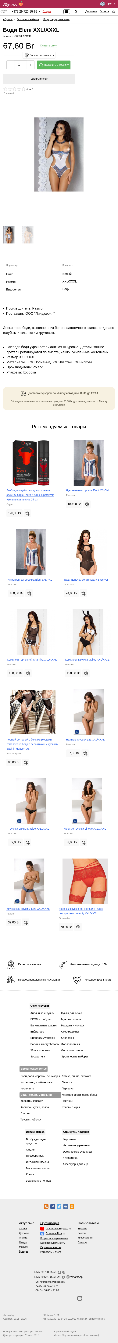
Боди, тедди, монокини (56, 19)
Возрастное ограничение (54, 1238)
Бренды (23, 1251)
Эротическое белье (28, 19)
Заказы (82, 1233)
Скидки (47, 11)
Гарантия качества (50, 1247)
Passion (38, 308)
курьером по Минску (53, 392)
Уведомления (85, 1237)
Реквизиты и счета (50, 1251)
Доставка (91, 11)
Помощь (82, 1242)
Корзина (82, 1228)
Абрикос (8, 19)
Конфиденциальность (52, 1242)
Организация (49, 1223)
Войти (107, 4)
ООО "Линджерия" (40, 313)
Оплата (104, 11)
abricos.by (8, 1315)
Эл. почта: (50, 1281)
